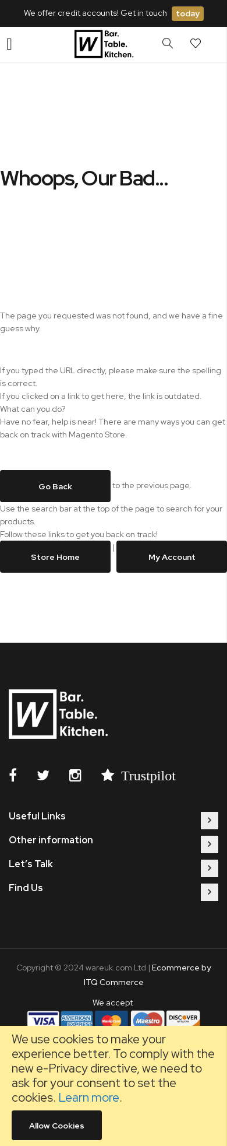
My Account (172, 556)
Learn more (88, 1097)
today (188, 13)
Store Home (55, 556)
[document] (113, 1086)
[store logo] (106, 44)
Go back (55, 486)
